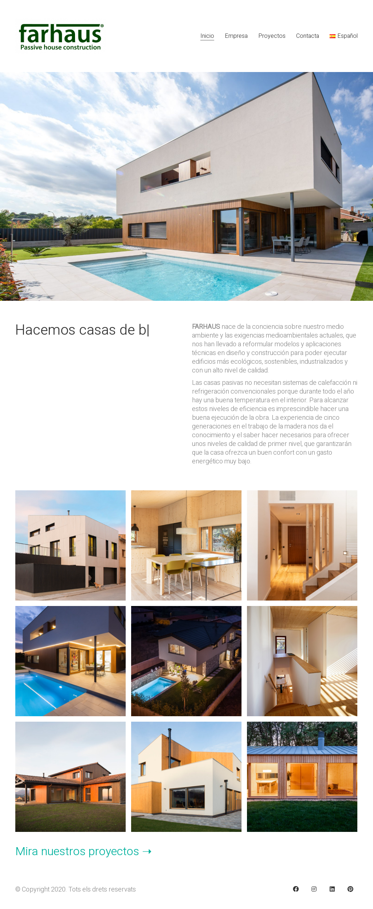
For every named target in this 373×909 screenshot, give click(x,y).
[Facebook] (295, 889)
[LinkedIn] (332, 889)
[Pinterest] (350, 889)
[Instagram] (314, 889)
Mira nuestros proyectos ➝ (83, 851)
